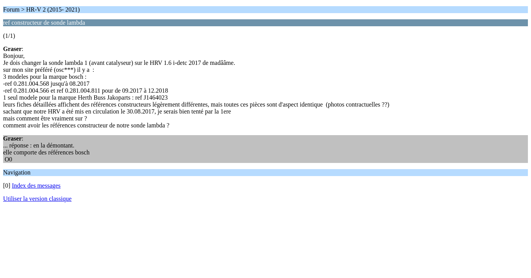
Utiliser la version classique (37, 198)
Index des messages (36, 185)
